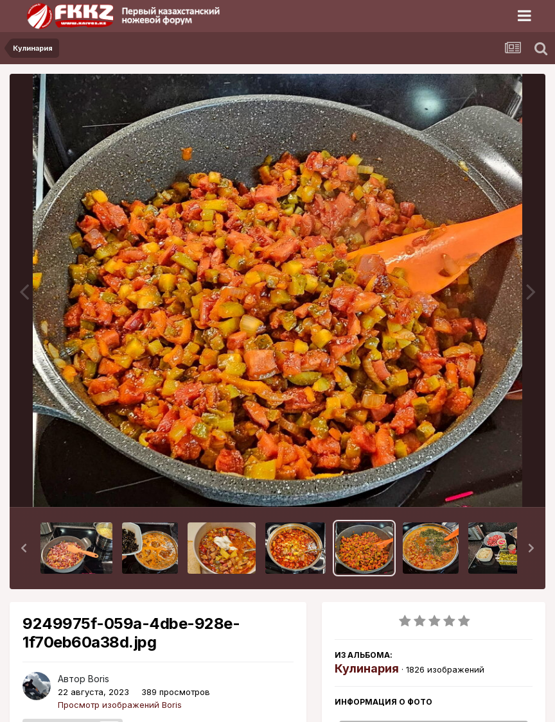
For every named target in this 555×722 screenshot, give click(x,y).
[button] (24, 548)
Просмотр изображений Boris (120, 705)
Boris (98, 678)
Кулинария (367, 668)
